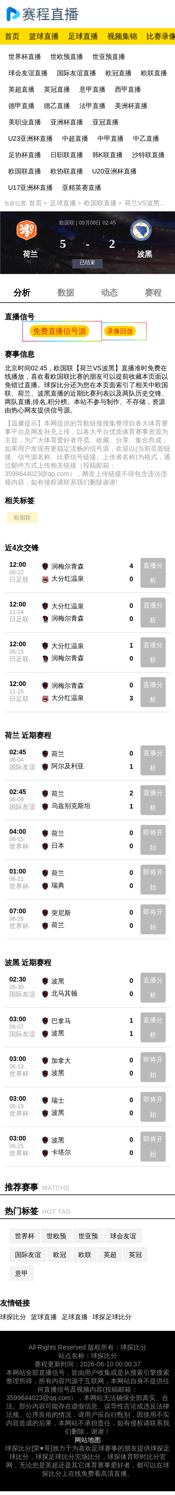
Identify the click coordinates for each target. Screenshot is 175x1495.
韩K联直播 (107, 155)
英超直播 (21, 89)
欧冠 (59, 1254)
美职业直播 (24, 122)
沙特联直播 (148, 155)
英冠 (135, 1254)
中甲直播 (111, 138)
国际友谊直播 (76, 73)
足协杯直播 (24, 155)
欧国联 (22, 517)
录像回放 (120, 331)
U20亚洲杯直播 (114, 171)
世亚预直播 (108, 56)
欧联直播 (154, 73)
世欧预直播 (66, 56)
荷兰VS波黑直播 (149, 203)
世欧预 (56, 1236)
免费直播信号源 (59, 331)
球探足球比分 (112, 1317)
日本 (57, 845)
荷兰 (57, 754)
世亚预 (88, 1236)
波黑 (57, 981)
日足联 (19, 579)
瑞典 (57, 885)
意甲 (21, 1273)
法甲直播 (92, 105)
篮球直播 (44, 36)
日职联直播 (66, 155)
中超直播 (75, 138)
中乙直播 (146, 138)
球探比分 (13, 1317)
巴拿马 (61, 1021)
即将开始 (153, 840)
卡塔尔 (61, 1152)
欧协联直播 (66, 171)
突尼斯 (61, 913)
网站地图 (88, 1440)
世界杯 (19, 846)
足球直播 (83, 36)
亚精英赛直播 (81, 187)
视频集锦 (122, 36)
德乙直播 (57, 105)
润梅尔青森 (67, 566)
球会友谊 (123, 1236)
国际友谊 (22, 767)
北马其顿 (64, 993)
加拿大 (61, 1060)
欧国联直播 (24, 171)
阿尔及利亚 (67, 766)
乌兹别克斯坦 (71, 805)
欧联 (84, 1254)
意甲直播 (92, 89)
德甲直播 (21, 105)
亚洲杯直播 (66, 122)
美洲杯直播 (131, 105)
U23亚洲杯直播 (30, 138)
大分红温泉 (67, 578)
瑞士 (57, 1100)
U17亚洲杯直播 (30, 187)
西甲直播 (128, 89)
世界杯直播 (24, 56)
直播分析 (153, 573)
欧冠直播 (118, 73)
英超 (110, 1254)
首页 (12, 36)
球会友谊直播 (28, 73)
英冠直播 (57, 89)
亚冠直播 (105, 122)
